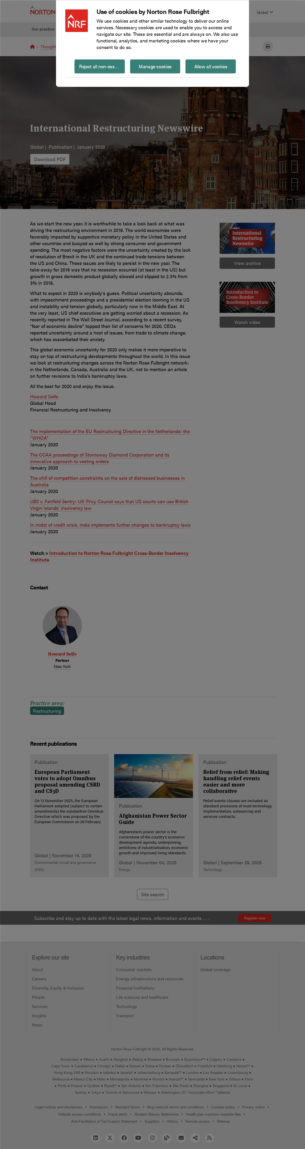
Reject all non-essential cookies (102, 66)
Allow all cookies (210, 66)
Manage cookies (155, 66)
